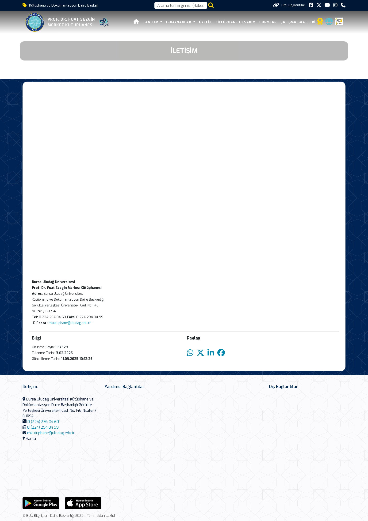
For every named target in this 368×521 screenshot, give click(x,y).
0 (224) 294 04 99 (43, 427)
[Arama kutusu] (180, 5)
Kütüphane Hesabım (235, 22)
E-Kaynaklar (179, 22)
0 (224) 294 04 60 (43, 421)
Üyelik (205, 22)
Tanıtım (151, 22)
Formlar (268, 22)
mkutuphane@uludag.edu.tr (70, 323)
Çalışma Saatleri (297, 22)
